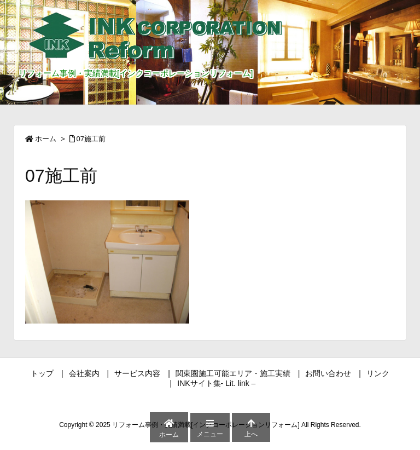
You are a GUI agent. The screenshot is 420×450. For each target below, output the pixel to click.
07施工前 (91, 139)
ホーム (45, 139)
